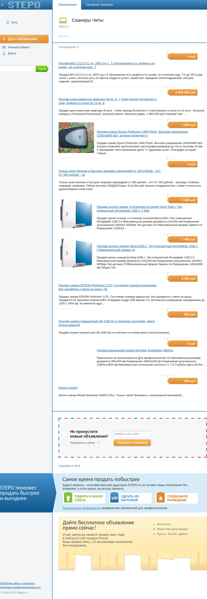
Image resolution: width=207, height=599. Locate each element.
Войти (12, 53)
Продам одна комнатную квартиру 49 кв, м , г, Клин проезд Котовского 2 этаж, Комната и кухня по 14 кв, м (108, 101)
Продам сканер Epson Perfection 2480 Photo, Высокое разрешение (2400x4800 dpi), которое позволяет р (142, 133)
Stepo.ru (64, 26)
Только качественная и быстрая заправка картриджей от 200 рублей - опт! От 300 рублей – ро (110, 172)
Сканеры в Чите (69, 466)
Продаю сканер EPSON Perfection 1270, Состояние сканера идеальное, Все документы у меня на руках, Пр (108, 287)
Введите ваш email (127, 433)
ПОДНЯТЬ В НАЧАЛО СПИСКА (89, 498)
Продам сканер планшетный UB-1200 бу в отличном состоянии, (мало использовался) (107, 323)
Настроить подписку (133, 442)
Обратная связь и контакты (17, 583)
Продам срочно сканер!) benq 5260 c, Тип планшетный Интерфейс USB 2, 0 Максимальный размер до (147, 248)
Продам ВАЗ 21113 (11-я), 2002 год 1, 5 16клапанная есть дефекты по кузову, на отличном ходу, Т (107, 65)
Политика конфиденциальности (20, 587)
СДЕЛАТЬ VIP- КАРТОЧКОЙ (130, 498)
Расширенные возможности (82, 508)
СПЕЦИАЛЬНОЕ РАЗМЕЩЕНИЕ (177, 498)
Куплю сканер (68, 387)
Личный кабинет (19, 47)
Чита (14, 22)
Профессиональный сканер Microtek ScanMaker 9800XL (135, 350)
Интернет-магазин (99, 4)
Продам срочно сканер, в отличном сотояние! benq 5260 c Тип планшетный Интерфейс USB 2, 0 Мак (139, 208)
